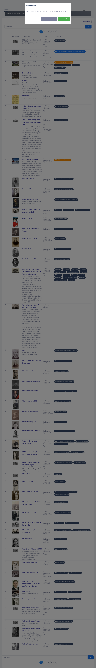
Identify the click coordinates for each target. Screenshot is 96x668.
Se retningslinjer (49, 19)
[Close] (69, 5)
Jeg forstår (64, 19)
